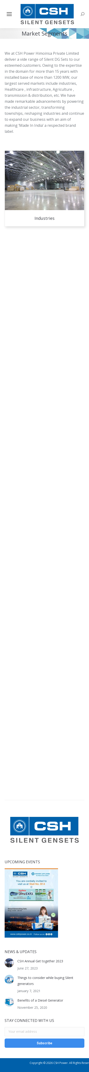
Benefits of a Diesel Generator (40, 1000)
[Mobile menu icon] (9, 14)
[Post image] (9, 962)
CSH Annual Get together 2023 (40, 961)
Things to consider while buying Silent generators (45, 980)
